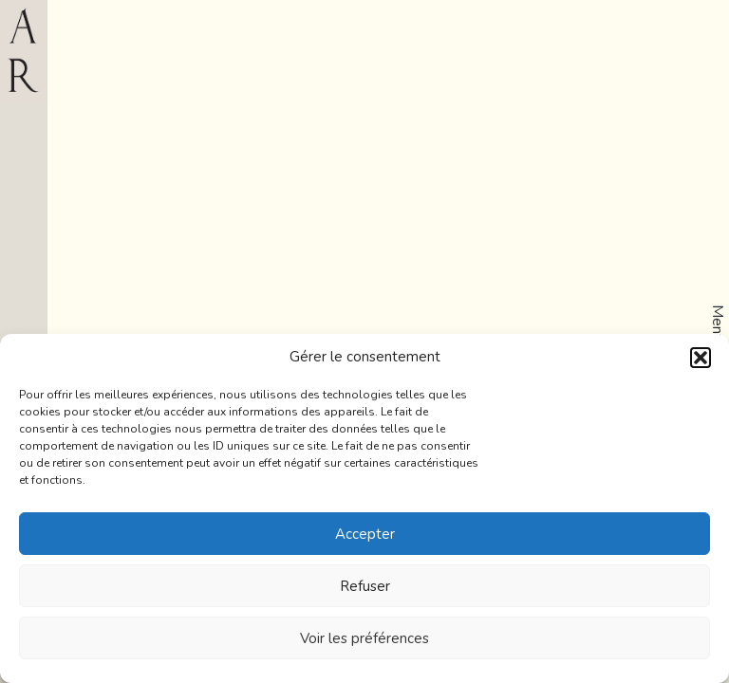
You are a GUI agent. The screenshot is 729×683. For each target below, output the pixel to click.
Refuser (365, 586)
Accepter (365, 534)
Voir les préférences (364, 638)
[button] (700, 357)
